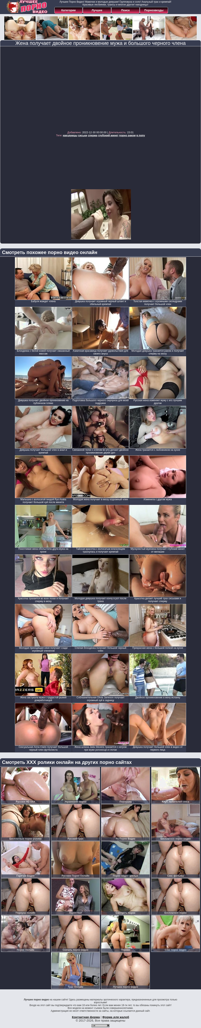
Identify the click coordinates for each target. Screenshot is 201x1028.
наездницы (70, 135)
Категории (68, 10)
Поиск (125, 10)
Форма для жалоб (115, 1017)
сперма (92, 135)
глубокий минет (108, 135)
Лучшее (97, 10)
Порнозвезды (154, 10)
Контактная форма (86, 1017)
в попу (140, 135)
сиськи (82, 135)
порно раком (127, 135)
